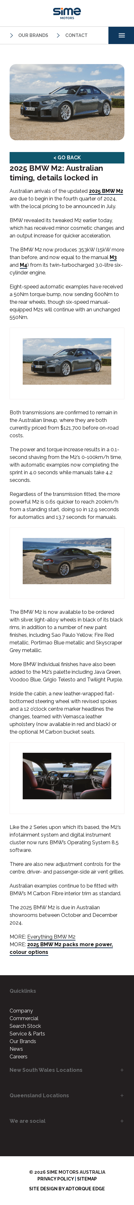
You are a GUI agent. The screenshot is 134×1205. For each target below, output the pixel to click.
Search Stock (25, 1026)
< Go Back (67, 158)
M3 (113, 257)
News (16, 1049)
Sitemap (87, 1178)
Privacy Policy (55, 1178)
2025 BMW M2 (106, 191)
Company (21, 1011)
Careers (19, 1057)
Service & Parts (27, 1034)
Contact (71, 35)
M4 (23, 265)
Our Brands (28, 35)
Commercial (24, 1018)
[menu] (121, 35)
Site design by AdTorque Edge (67, 1188)
